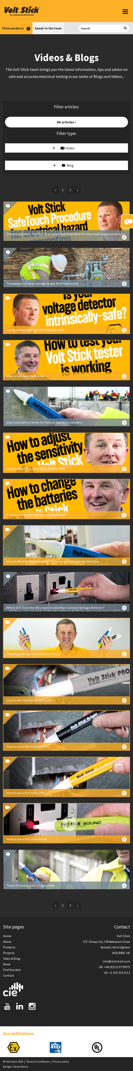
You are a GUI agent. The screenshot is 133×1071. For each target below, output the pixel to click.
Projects (9, 953)
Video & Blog (11, 958)
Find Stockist (12, 970)
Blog (67, 166)
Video (67, 148)
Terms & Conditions (38, 1061)
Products (9, 947)
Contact (8, 975)
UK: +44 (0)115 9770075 (114, 967)
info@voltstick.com (116, 961)
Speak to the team (48, 28)
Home (7, 936)
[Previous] (55, 190)
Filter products (16, 28)
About (7, 942)
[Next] (77, 190)
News (6, 964)
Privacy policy (61, 1061)
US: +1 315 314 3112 (117, 973)
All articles (66, 122)
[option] (24, 1047)
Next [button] (130, 1047)
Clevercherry (20, 1066)
